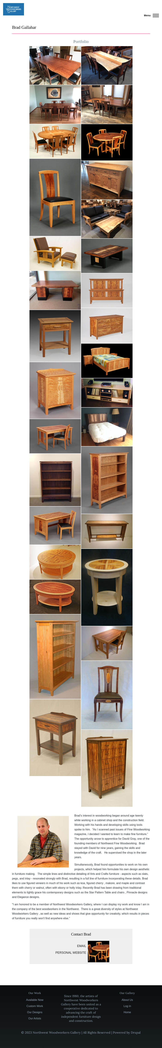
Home (127, 1012)
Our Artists (34, 1018)
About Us (127, 999)
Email (81, 946)
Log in (127, 1006)
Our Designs (34, 1012)
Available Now (34, 999)
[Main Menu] (150, 15)
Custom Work (34, 1006)
